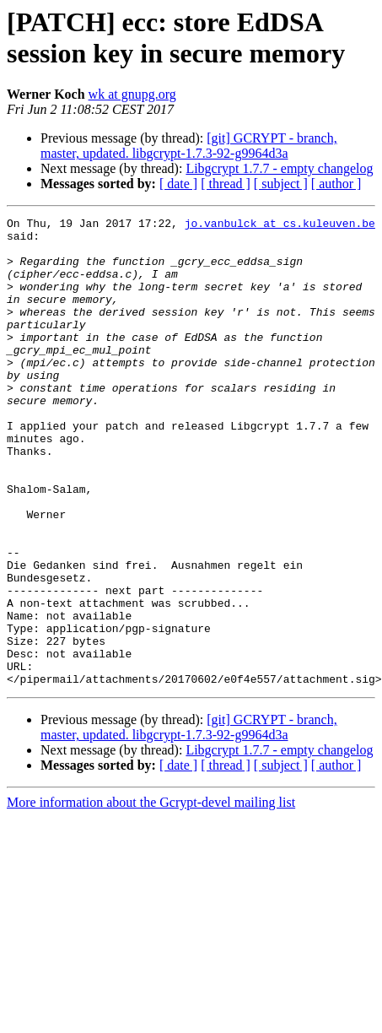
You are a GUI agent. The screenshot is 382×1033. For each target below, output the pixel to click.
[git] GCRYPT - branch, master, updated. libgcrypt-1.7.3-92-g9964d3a (188, 145)
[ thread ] (225, 183)
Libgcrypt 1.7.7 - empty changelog (279, 168)
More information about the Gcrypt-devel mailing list (151, 896)
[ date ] (178, 183)
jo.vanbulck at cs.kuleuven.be (280, 225)
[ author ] (336, 183)
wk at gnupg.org (132, 94)
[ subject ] (281, 183)
